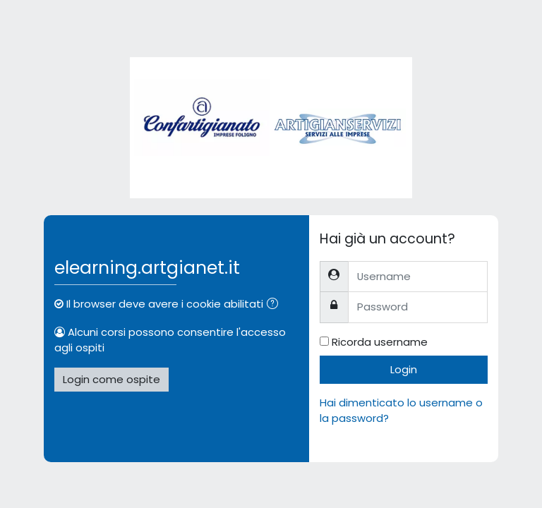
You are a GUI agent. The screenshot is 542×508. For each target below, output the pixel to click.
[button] (275, 304)
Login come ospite (111, 379)
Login (403, 369)
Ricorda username (380, 341)
